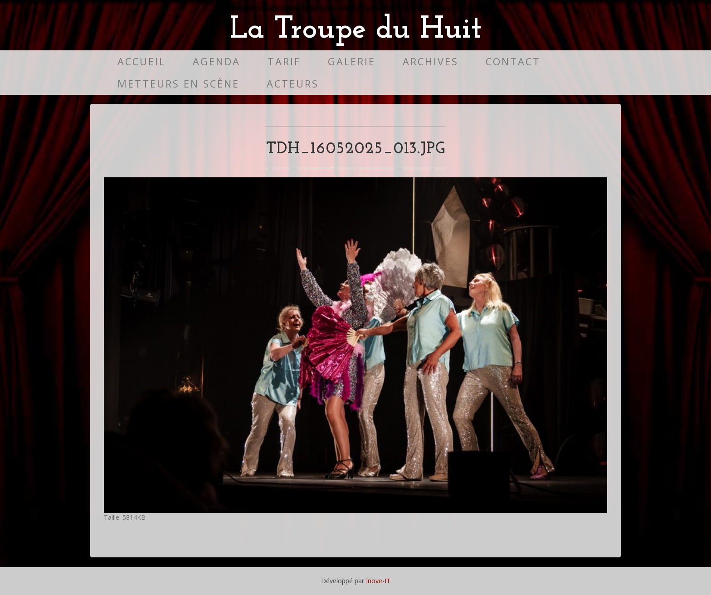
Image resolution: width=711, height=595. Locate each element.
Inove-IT (378, 580)
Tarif (284, 61)
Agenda (216, 61)
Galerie (351, 61)
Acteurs (293, 83)
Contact (513, 61)
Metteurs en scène (178, 83)
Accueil (141, 61)
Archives (430, 61)
